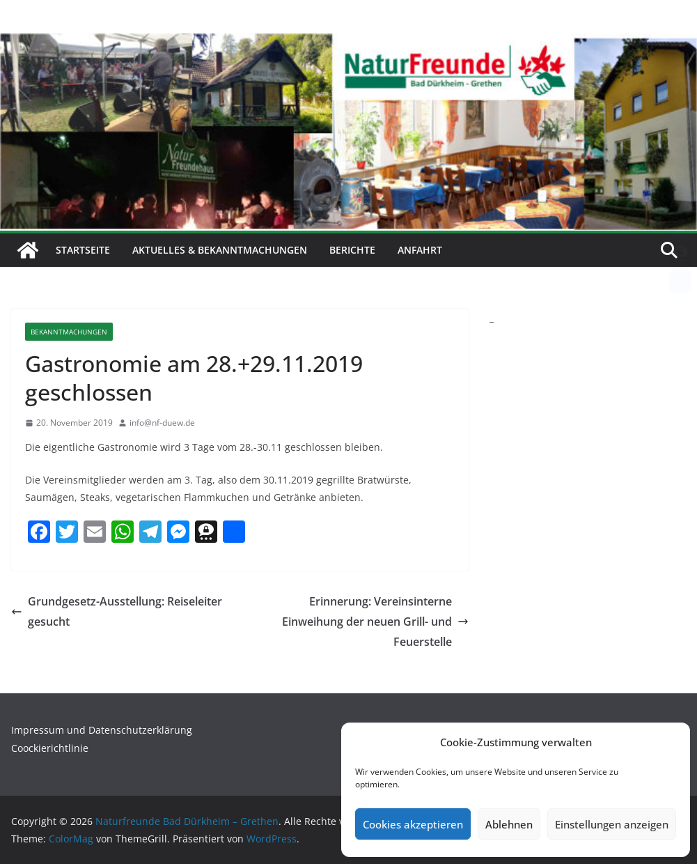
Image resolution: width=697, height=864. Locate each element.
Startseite (83, 249)
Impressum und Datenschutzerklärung (101, 729)
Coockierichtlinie (49, 748)
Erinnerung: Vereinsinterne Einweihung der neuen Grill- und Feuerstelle (375, 621)
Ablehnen (509, 824)
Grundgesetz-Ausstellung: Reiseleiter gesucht (116, 611)
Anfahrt (420, 249)
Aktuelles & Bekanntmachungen (219, 249)
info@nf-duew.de (162, 423)
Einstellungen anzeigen (611, 824)
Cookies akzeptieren (413, 824)
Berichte (352, 249)
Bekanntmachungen (69, 332)
